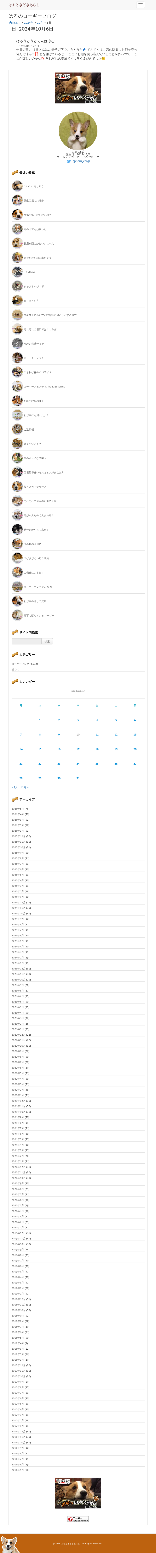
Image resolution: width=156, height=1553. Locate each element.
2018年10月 (19, 1310)
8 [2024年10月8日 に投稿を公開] (40, 734)
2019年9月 (18, 1249)
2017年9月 (18, 1381)
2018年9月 (18, 1315)
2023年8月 (18, 990)
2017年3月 (18, 1414)
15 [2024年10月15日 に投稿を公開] (40, 749)
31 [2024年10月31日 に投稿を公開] (78, 778)
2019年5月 (18, 1271)
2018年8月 (18, 1321)
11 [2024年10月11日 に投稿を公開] (97, 734)
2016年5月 (18, 1470)
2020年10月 (19, 1178)
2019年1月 (18, 1293)
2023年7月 (18, 996)
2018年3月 (18, 1348)
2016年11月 (19, 1437)
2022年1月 (18, 1095)
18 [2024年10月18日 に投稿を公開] (97, 749)
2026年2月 (18, 825)
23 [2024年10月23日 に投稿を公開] (59, 763)
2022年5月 (18, 1073)
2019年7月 (18, 1260)
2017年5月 (18, 1403)
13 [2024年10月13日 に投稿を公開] (135, 734)
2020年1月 (18, 1227)
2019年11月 (19, 1238)
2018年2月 (18, 1354)
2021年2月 (18, 1156)
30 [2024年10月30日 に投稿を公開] (59, 778)
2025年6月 (18, 869)
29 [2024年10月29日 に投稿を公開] (40, 778)
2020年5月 (18, 1205)
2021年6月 (18, 1134)
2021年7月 (18, 1128)
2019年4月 (18, 1277)
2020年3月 (18, 1216)
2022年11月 (19, 1040)
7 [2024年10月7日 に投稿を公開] (21, 734)
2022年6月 (18, 1067)
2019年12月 (19, 1233)
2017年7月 (18, 1392)
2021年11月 (19, 1106)
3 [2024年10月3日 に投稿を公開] (78, 720)
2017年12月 (19, 1365)
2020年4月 (18, 1211)
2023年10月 (19, 979)
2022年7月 (18, 1062)
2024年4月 (18, 946)
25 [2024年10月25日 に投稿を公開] (97, 763)
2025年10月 (19, 847)
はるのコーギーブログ (32, 16)
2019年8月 (18, 1255)
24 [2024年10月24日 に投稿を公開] (78, 763)
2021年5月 (18, 1139)
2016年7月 (18, 1459)
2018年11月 (19, 1304)
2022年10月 (19, 1045)
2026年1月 (18, 830)
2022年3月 (18, 1084)
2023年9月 (18, 985)
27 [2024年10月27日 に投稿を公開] (135, 763)
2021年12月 (19, 1100)
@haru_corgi (78, 161)
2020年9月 (18, 1183)
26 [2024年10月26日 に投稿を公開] (116, 763)
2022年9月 (18, 1051)
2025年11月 (19, 841)
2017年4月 (18, 1409)
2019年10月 (19, 1244)
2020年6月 (18, 1200)
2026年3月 (18, 819)
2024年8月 (18, 924)
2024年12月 (19, 902)
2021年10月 (19, 1112)
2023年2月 (18, 1023)
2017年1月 (18, 1426)
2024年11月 (19, 908)
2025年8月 (18, 858)
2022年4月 (18, 1078)
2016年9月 (18, 1448)
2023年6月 (18, 1001)
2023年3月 (18, 1018)
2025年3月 (18, 885)
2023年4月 (18, 1012)
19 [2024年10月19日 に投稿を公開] (116, 749)
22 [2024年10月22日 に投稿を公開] (40, 763)
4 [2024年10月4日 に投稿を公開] (97, 720)
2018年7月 (18, 1326)
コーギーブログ (20, 664)
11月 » (24, 787)
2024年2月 (18, 957)
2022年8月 (18, 1056)
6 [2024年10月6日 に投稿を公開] (135, 720)
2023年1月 (18, 1029)
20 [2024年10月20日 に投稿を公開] (135, 749)
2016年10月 (19, 1442)
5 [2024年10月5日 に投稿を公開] (116, 720)
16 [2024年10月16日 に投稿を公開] (59, 749)
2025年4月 (18, 880)
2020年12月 (19, 1167)
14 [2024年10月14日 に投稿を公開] (21, 749)
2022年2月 (18, 1089)
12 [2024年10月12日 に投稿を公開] (116, 734)
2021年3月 (18, 1150)
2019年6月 (18, 1266)
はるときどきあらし (24, 5)
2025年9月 (18, 852)
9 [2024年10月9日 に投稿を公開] (59, 734)
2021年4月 (18, 1145)
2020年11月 (19, 1172)
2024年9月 (18, 919)
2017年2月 (18, 1420)
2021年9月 (18, 1117)
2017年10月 (19, 1376)
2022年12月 (19, 1034)
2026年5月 (18, 808)
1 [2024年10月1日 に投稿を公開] (40, 720)
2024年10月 (19, 913)
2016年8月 (18, 1453)
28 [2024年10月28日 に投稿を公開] (21, 778)
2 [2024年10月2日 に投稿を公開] (59, 720)
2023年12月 (19, 968)
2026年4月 (18, 814)
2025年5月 (18, 874)
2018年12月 (19, 1299)
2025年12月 (19, 836)
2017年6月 (18, 1398)
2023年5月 (18, 1007)
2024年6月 (18, 935)
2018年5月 (18, 1337)
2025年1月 (18, 897)
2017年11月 (19, 1370)
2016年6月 (18, 1464)
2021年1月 (18, 1161)
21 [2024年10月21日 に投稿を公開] (21, 763)
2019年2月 (18, 1288)
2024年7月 (18, 930)
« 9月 (15, 787)
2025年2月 (18, 891)
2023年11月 (19, 974)
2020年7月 (18, 1194)
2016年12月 (19, 1431)
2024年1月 (18, 963)
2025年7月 (18, 863)
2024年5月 (18, 941)
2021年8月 (18, 1123)
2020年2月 (18, 1222)
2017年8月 (18, 1387)
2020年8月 (18, 1189)
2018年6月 (18, 1332)
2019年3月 (18, 1282)
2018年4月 (18, 1343)
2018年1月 (18, 1359)
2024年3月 (18, 952)
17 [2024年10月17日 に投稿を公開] (78, 749)
